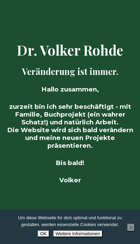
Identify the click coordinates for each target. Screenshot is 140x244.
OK (43, 233)
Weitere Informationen (78, 233)
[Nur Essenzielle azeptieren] (131, 227)
